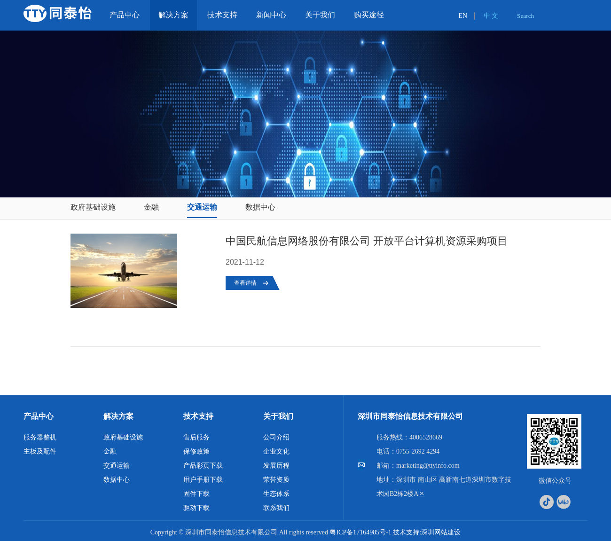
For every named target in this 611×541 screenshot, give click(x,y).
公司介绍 (276, 437)
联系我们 (276, 507)
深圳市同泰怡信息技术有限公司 (410, 416)
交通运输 (202, 207)
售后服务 (196, 437)
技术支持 (198, 416)
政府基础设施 (93, 207)
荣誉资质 (276, 479)
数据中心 (260, 207)
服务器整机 (40, 437)
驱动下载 (196, 507)
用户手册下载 (203, 479)
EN (462, 15)
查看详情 (245, 283)
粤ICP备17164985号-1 (360, 532)
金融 (151, 207)
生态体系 (276, 493)
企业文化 (276, 451)
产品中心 (39, 416)
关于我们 (278, 416)
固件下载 (196, 493)
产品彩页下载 (203, 465)
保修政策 (196, 451)
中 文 (491, 15)
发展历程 (276, 465)
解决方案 (118, 416)
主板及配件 (40, 451)
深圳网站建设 (441, 532)
